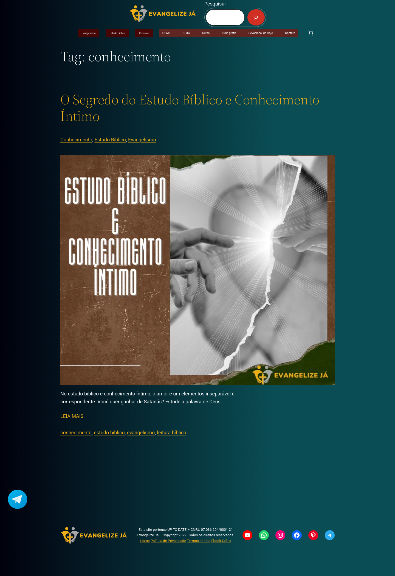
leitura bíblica (171, 432)
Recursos (144, 33)
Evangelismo (88, 33)
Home (144, 541)
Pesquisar (215, 4)
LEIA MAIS (71, 416)
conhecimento (76, 432)
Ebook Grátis (221, 541)
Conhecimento (76, 139)
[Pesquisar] (255, 17)
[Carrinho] (310, 33)
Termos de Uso (198, 541)
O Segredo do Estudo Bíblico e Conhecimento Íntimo (189, 107)
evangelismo (141, 432)
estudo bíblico (109, 432)
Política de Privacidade (168, 541)
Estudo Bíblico (117, 33)
